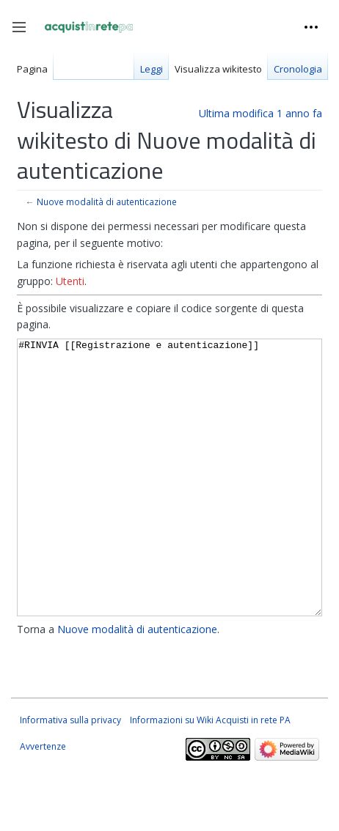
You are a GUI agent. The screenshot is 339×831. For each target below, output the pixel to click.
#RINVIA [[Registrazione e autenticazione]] (169, 505)
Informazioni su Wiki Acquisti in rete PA (210, 775)
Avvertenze (43, 801)
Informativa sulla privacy (70, 775)
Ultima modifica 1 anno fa (260, 113)
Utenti (70, 281)
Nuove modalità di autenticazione (107, 201)
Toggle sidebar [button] (24, 34)
